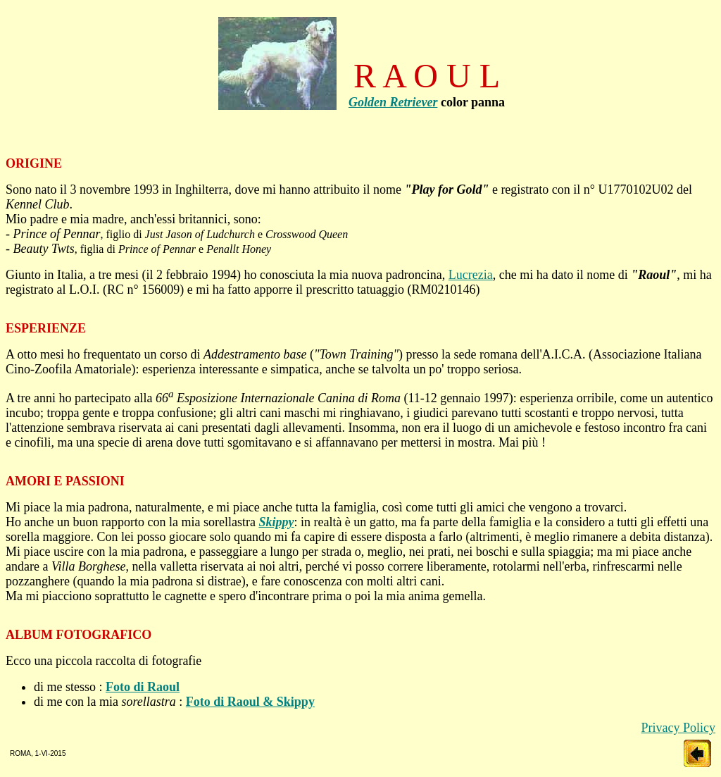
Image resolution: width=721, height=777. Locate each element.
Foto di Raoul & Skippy (250, 702)
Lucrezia (471, 275)
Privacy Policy (678, 728)
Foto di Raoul (143, 687)
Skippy (276, 522)
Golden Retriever (393, 102)
